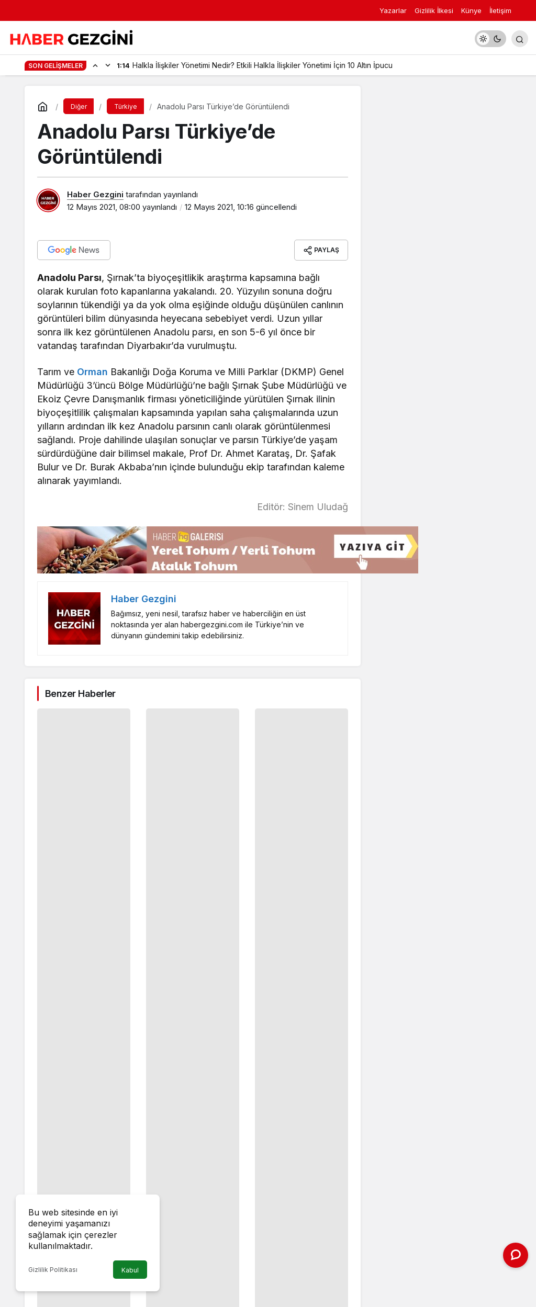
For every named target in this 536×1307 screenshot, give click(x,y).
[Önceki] (95, 65)
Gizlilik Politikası (52, 1270)
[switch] (490, 38)
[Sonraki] (108, 65)
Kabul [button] (130, 1270)
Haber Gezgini (95, 194)
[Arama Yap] (519, 38)
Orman (92, 371)
